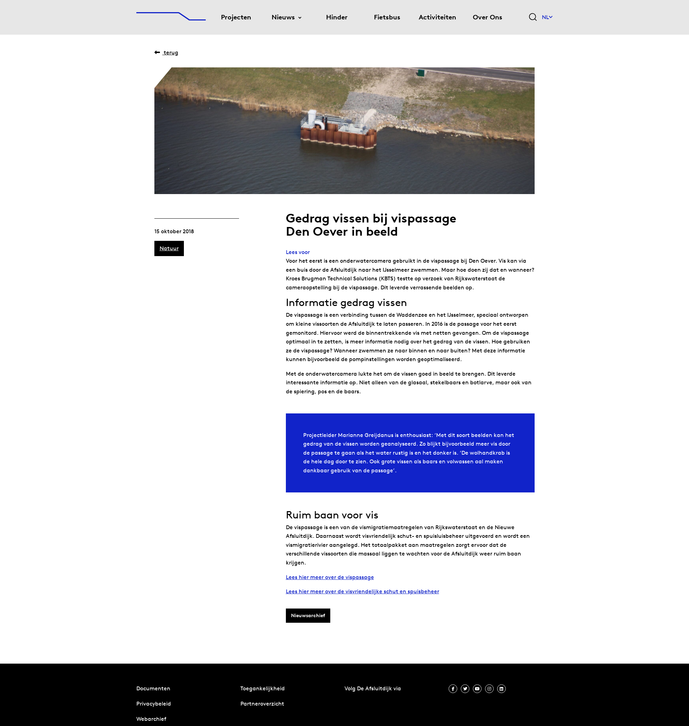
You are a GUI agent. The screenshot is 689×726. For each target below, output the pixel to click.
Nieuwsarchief (308, 615)
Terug (166, 52)
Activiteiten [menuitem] (437, 17)
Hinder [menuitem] (337, 17)
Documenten (153, 688)
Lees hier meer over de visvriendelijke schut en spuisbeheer (362, 591)
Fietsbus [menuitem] (387, 17)
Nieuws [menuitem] (283, 17)
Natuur (169, 248)
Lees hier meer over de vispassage (330, 577)
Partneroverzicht (262, 703)
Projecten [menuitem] (236, 17)
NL (547, 17)
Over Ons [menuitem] (487, 17)
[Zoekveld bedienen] (533, 17)
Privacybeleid (153, 703)
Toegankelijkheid (262, 688)
